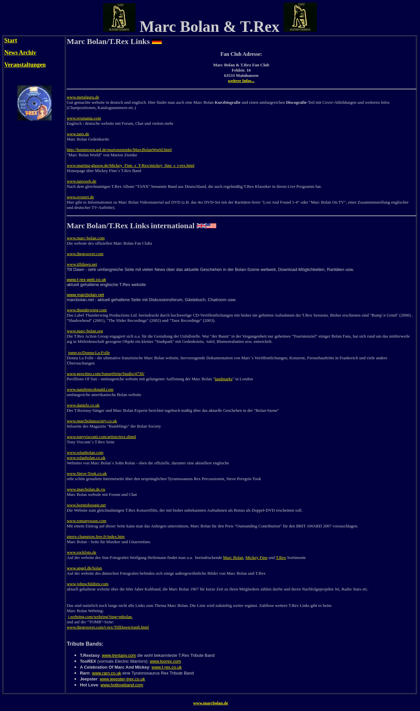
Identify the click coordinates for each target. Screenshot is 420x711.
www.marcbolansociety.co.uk (92, 420)
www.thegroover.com (85, 253)
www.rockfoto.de (81, 552)
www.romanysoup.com (86, 520)
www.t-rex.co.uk (167, 667)
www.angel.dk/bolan (84, 568)
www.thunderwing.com (87, 309)
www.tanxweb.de (81, 181)
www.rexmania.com (84, 118)
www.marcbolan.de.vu (86, 489)
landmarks (223, 378)
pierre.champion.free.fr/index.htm (95, 536)
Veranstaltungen (25, 64)
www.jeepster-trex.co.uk (122, 679)
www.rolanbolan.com (85, 452)
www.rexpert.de (80, 196)
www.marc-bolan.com (85, 237)
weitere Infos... (241, 80)
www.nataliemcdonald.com (90, 389)
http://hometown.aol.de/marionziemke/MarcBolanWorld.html (119, 149)
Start (10, 40)
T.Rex (281, 557)
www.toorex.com (165, 661)
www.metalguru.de (83, 97)
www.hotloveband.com (121, 684)
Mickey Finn (256, 557)
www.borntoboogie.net (86, 504)
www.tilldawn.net (82, 264)
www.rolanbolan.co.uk (86, 457)
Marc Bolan (233, 557)
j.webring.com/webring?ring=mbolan (100, 616)
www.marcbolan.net (85, 294)
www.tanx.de (78, 133)
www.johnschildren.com (87, 583)
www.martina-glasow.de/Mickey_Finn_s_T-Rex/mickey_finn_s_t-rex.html (130, 165)
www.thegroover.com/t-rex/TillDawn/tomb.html (108, 627)
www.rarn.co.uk (106, 673)
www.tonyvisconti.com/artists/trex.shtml (101, 436)
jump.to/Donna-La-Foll (88, 352)
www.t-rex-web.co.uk (86, 279)
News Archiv (20, 52)
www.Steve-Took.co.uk (87, 473)
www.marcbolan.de (210, 702)
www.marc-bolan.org (85, 330)
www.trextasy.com (119, 655)
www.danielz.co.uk (83, 405)
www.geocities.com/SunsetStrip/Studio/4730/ (105, 373)
